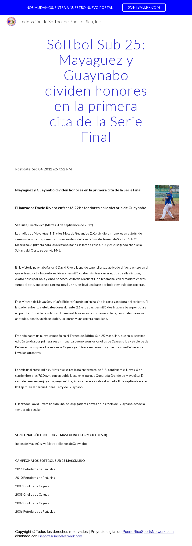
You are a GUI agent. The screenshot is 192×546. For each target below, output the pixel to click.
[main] (96, 90)
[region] (96, 7)
